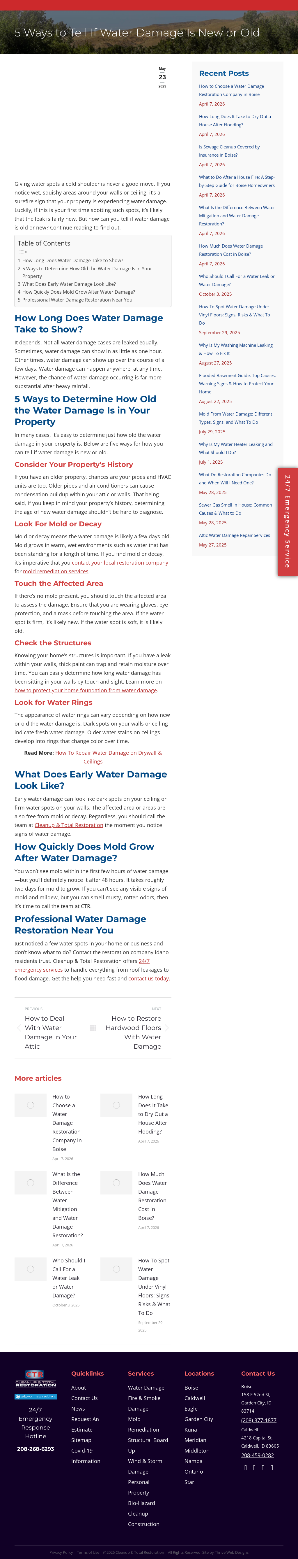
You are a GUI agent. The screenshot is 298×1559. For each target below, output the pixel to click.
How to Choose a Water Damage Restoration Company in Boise (67, 1122)
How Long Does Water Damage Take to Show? (72, 260)
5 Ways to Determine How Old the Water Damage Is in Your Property (87, 272)
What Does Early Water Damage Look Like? (69, 284)
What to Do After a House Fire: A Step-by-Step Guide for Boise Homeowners (237, 181)
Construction (143, 1524)
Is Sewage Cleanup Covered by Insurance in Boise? (229, 151)
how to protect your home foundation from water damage (86, 690)
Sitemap (81, 1440)
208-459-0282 (257, 1455)
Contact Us (84, 1398)
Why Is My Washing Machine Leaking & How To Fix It (236, 349)
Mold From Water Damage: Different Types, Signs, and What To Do (235, 418)
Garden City (199, 1419)
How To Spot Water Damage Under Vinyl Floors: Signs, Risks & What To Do (154, 1286)
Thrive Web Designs (232, 1552)
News (78, 1408)
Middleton (197, 1450)
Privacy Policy (61, 1552)
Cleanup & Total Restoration (69, 824)
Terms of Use (88, 1552)
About (78, 1387)
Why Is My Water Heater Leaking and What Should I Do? (236, 448)
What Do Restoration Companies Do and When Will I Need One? (235, 479)
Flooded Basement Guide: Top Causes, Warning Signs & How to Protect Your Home (237, 383)
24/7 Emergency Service (288, 522)
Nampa (194, 1461)
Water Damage (146, 1387)
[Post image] (31, 1105)
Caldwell (195, 1398)
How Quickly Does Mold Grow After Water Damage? (78, 292)
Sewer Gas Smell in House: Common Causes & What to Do (235, 509)
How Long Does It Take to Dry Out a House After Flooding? (153, 1114)
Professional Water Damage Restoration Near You (77, 300)
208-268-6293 (35, 1449)
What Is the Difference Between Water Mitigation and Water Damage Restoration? (67, 1205)
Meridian (195, 1440)
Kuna (191, 1429)
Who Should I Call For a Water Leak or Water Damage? (68, 1278)
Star (189, 1482)
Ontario (194, 1471)
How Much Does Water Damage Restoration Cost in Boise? (152, 1196)
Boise (191, 1387)
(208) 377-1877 (258, 1420)
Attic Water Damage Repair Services (234, 535)
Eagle (191, 1408)
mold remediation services (55, 571)
